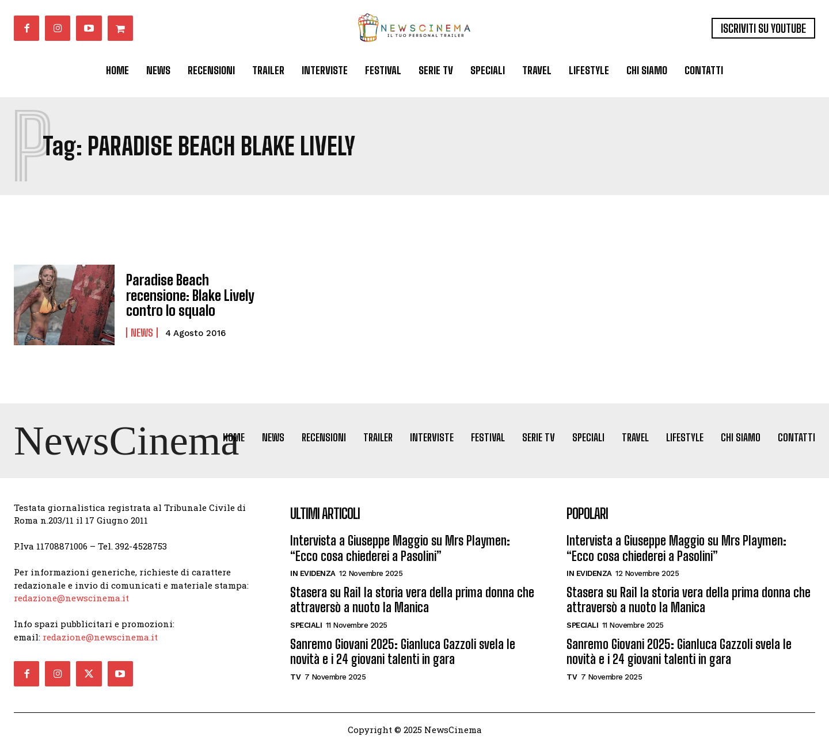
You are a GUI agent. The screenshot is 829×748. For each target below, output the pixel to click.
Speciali (306, 626)
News (142, 332)
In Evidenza (313, 575)
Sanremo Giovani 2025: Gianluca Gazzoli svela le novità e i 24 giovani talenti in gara (402, 653)
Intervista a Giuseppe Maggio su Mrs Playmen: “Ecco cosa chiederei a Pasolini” (400, 550)
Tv (295, 678)
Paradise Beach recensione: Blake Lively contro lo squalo (190, 295)
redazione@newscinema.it (71, 599)
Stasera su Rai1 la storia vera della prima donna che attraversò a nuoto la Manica (412, 601)
